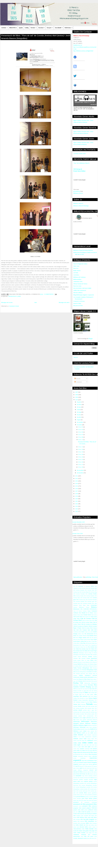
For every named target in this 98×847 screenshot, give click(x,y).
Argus (88, 605)
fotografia (94, 762)
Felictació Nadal (91, 643)
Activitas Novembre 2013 (82, 593)
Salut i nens (76, 266)
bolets (87, 727)
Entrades (77, 378)
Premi (88, 679)
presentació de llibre (79, 804)
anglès (84, 717)
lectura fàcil (79, 774)
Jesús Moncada (82, 654)
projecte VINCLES (92, 808)
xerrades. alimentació (78, 838)
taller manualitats (89, 821)
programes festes (77, 808)
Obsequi (90, 673)
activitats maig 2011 (86, 712)
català (91, 733)
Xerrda (79, 706)
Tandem (95, 696)
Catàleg (26, 27)
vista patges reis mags (91, 832)
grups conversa (76, 768)
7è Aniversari (87, 586)
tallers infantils (79, 825)
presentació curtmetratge (91, 802)
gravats (95, 766)
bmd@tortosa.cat (77, 45)
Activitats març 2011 (77, 603)
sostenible (86, 815)
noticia (82, 781)
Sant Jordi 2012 (86, 688)
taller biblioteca (80, 817)
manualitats (78, 775)
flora (78, 762)
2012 (76, 478)
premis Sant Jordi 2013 (88, 800)
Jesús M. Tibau (77, 303)
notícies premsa (88, 781)
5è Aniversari (79, 586)
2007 (76, 392)
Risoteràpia (90, 685)
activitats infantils (77, 710)
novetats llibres (83, 792)
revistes (75, 813)
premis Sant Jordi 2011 (78, 800)
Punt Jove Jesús (77, 286)
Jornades (90, 656)
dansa (83, 750)
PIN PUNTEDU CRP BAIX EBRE (82, 288)
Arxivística (76, 275)
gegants (80, 764)
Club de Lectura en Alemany (89, 624)
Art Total (75, 272)
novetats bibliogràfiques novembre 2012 (84, 787)
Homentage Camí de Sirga (85, 652)
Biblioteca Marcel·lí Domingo (81, 205)
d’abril (79, 409)
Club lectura (68, 27)
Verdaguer (83, 702)
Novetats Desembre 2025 (78, 522)
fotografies (75, 764)
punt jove (75, 811)
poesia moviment (77, 798)
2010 (76, 399)
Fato (85, 641)
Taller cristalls (91, 692)
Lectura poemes (77, 660)
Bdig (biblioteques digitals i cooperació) (83, 295)
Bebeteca (94, 607)
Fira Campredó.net (93, 645)
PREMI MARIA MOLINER (86, 677)
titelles (86, 827)
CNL (81, 609)
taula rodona (91, 825)
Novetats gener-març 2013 (82, 673)
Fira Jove (86, 647)
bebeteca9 (95, 719)
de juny (79, 414)
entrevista (94, 756)
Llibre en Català (85, 660)
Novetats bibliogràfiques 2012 (84, 668)
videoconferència (77, 828)
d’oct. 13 (80, 447)
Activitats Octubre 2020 (79, 153)
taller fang (82, 819)
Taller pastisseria (83, 696)
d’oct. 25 (80, 459)
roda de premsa (80, 813)
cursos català (76, 750)
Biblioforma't (76, 609)
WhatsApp (83, 704)
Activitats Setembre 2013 (81, 601)
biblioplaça (94, 723)
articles (77, 719)
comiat (82, 736)
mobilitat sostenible (83, 779)
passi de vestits (83, 794)
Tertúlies (75, 698)
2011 (76, 476)
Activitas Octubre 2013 (81, 595)
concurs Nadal (82, 738)
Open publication (77, 577)
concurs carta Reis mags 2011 (80, 740)
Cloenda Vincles (87, 614)
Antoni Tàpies (82, 605)
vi (96, 827)
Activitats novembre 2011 (88, 603)
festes (95, 760)
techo (78, 827)
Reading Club (78, 683)
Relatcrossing (87, 683)
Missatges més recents (7, 302)
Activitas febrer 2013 (87, 597)
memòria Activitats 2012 (85, 777)
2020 (76, 498)
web (88, 836)
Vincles (95, 702)
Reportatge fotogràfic (78, 684)
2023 (76, 506)
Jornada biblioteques (82, 656)
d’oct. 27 (80, 464)
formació (89, 762)
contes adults (94, 746)
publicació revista (92, 810)
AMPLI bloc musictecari (79, 290)
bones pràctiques (93, 727)
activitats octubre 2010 (92, 713)
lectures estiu (92, 773)
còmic (81, 750)
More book (95, 577)
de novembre (80, 470)
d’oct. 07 (80, 434)
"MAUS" (75, 357)
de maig (79, 412)
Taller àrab (90, 696)
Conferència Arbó (77, 631)
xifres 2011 (94, 838)
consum (95, 740)
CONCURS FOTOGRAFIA (90, 609)
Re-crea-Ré (94, 681)
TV (83, 692)
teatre (95, 825)
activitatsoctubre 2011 (92, 715)
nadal (78, 781)
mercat (92, 777)
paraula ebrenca (76, 794)
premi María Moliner (87, 798)
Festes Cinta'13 (85, 645)
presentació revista (77, 806)
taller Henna (91, 815)
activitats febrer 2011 (92, 708)
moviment (91, 779)
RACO (84, 681)
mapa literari (85, 775)
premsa (95, 800)
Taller (86, 692)
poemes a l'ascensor (90, 796)
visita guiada (86, 830)
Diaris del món (76, 639)
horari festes (92, 768)
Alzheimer (75, 605)
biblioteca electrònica (92, 725)
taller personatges (81, 823)
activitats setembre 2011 (79, 715)
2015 (76, 486)
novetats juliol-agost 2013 (84, 790)
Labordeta (83, 658)
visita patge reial (93, 830)
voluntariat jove (85, 834)
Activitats (4, 27)
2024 (76, 509)
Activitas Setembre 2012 (91, 595)
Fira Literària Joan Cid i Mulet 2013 (81, 650)
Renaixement (94, 683)
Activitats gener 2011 (92, 601)
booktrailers (82, 729)
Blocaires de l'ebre (78, 305)
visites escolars (81, 832)
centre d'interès (78, 735)
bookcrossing (76, 729)
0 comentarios (49, 294)
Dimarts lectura (83, 639)
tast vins (86, 825)
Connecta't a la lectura (79, 301)
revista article (94, 811)
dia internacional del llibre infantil (89, 752)
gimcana (90, 764)
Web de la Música (77, 292)
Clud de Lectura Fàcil (87, 628)
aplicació (93, 717)
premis (95, 798)
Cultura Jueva (81, 633)
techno (74, 827)
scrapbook (78, 815)
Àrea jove (50, 27)
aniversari (88, 717)
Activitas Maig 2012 (86, 592)
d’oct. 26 (80, 462)
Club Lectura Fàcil (77, 616)
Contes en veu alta (88, 631)
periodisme (89, 794)
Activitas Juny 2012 (77, 592)
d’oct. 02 (80, 429)
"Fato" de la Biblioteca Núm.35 (81, 163)
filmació (75, 762)
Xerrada (89, 704)
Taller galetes (90, 694)
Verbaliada (78, 702)
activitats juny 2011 (77, 712)
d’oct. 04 (80, 432)
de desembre (80, 473)
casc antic (87, 732)
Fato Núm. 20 (84, 643)
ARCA (92, 586)
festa (83, 760)
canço (88, 731)
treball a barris (92, 827)
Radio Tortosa (77, 270)
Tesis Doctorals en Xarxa (82, 698)
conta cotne (91, 744)
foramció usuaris (83, 762)
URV (74, 702)
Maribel (79, 664)
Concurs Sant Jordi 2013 (90, 630)
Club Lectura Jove (86, 616)
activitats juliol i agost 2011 (90, 710)
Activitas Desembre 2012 (81, 590)
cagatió (80, 731)
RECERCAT (89, 681)
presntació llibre (86, 806)
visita (83, 828)
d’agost (79, 419)
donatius (75, 756)
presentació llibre (14, 296)
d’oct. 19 (80, 452)
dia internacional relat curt (78, 754)
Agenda (21, 27)
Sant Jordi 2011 (79, 688)
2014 (76, 483)
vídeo (85, 836)
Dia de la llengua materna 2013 (81, 637)
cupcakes (82, 748)
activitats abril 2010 (86, 706)
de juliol (79, 417)
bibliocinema (94, 721)
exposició (77, 760)
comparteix (94, 736)
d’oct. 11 (80, 439)
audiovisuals (89, 719)
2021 (76, 501)
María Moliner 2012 (85, 664)
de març (79, 407)
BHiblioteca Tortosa (84, 607)
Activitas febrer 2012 (78, 597)
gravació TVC (91, 766)
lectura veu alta (85, 774)
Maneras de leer (89, 662)
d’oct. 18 (80, 449)
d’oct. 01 (80, 427)
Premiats (80, 681)
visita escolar (89, 828)
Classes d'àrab (80, 614)
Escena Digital (90, 639)
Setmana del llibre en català (79, 690)
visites (74, 832)
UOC (96, 700)
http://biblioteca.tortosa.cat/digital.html (83, 51)
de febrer (79, 404)
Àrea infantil (59, 27)
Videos (90, 702)
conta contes (87, 742)
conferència (90, 740)
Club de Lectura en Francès (80, 626)
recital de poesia (85, 811)
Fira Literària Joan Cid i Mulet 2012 (88, 649)
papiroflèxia (94, 792)
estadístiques (83, 758)
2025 (76, 511)
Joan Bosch (88, 654)
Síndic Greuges (79, 692)
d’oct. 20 (80, 454)
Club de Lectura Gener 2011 (88, 620)
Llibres (91, 660)
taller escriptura (76, 819)
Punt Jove (75, 268)
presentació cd (77, 802)
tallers (87, 823)
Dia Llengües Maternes (82, 635)
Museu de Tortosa (93, 666)
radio (79, 811)
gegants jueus (85, 764)
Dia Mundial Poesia (92, 635)
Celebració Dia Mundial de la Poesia (83, 613)
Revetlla (85, 684)
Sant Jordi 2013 (93, 688)
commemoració (88, 736)
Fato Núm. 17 (89, 641)
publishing (88, 577)
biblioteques (76, 727)
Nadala (75, 668)
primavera (94, 806)
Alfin (96, 603)
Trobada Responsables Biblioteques (86, 700)
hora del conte (86, 768)
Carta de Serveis (77, 611)
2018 (76, 493)
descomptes (90, 750)
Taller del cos (82, 694)
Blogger (91, 338)
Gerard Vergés (93, 650)
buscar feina (87, 729)
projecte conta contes (78, 810)
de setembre (80, 422)
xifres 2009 (89, 838)
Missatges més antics (64, 302)
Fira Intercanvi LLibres (78, 647)
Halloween (75, 652)
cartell (83, 733)
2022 (76, 503)
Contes (82, 631)
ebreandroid (80, 756)
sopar (82, 815)
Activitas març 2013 (83, 599)
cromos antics (76, 748)
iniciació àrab (93, 770)
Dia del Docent (93, 637)
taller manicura (81, 821)
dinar (90, 754)
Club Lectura (94, 614)
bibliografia (76, 723)
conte (82, 746)
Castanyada (94, 611)
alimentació (76, 717)
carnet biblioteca (77, 733)
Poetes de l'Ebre (83, 679)
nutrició (89, 792)
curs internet (93, 748)
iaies (96, 768)
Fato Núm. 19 (77, 643)
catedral (95, 732)
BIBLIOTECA (13, 27)
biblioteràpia (83, 727)
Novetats (34, 27)
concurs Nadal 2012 (92, 738)
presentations (76, 191)
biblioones (87, 723)
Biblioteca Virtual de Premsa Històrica (83, 250)
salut (74, 815)
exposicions (93, 758)
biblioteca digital (83, 725)
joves (74, 774)
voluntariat (76, 834)
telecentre (82, 827)
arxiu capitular (83, 719)
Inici (36, 302)
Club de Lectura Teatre (87, 622)
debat (86, 750)
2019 (76, 496)
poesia (95, 796)
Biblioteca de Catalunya (79, 277)
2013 (76, 481)
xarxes (91, 836)
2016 (76, 488)
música (75, 781)
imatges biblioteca (77, 770)
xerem (95, 836)
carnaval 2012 (93, 731)
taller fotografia (90, 819)
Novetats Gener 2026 (77, 533)
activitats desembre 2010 (81, 708)
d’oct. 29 (80, 467)
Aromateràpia (93, 605)
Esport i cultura (80, 641)
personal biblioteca (80, 796)
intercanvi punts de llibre (88, 771)
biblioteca (75, 725)
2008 (76, 394)
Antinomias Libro (77, 281)
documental (94, 754)
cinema (75, 736)
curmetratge (87, 748)
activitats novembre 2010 (81, 713)
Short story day (89, 690)
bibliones (82, 723)
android (80, 717)
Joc (91, 654)
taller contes (88, 817)
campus (84, 731)
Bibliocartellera (77, 279)
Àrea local (41, 27)
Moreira (87, 666)
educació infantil (87, 756)
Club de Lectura (85, 618)
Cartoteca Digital (86, 611)
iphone (95, 771)
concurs (75, 738)
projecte (84, 808)
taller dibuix (94, 817)
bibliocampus (85, 721)
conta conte (77, 743)
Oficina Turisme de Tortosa (80, 283)
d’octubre (79, 424)
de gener (79, 402)
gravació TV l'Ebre (83, 766)
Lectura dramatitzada (91, 658)
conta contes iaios (85, 744)
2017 (76, 491)
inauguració (85, 770)
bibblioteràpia (76, 721)
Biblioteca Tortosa (78, 193)
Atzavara (75, 607)
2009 (76, 397)
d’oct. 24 (80, 457)
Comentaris (78, 382)
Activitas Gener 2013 (92, 590)
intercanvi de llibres (78, 772)
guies (81, 768)
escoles (74, 758)
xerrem (85, 838)
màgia (95, 779)
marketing (90, 775)
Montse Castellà (82, 666)
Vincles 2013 (76, 704)
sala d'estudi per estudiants (91, 813)
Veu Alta (87, 702)
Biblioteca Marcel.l (78, 203)
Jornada (75, 656)
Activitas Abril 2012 (86, 588)
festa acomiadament (89, 760)
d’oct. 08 (80, 437)
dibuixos (86, 754)
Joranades (95, 654)
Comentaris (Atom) (14, 306)
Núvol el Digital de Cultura (80, 264)
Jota (79, 658)
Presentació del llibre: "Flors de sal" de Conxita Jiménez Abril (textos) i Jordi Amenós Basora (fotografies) (35, 36)
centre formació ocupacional (90, 734)
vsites (82, 836)
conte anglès (87, 746)
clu (79, 736)
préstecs (86, 809)
